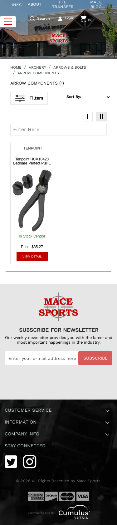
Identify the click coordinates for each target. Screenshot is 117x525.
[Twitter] (11, 461)
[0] (86, 19)
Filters (29, 98)
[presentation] (52, 380)
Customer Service (57, 410)
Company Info (57, 434)
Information (57, 422)
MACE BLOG (96, 4)
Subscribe (95, 358)
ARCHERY (37, 67)
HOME (16, 67)
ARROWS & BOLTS (69, 67)
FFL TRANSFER (63, 4)
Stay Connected (26, 446)
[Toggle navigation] (8, 21)
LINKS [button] (15, 4)
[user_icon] (66, 19)
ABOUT (34, 4)
